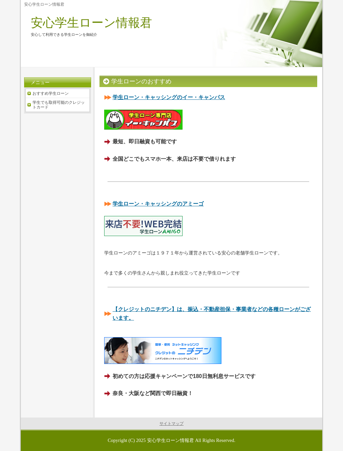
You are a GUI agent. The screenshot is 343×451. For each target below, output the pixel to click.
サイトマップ (171, 423)
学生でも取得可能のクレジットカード (58, 104)
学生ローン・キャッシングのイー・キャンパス (169, 97)
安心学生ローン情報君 (91, 22)
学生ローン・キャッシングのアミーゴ (158, 204)
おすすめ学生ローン (50, 93)
